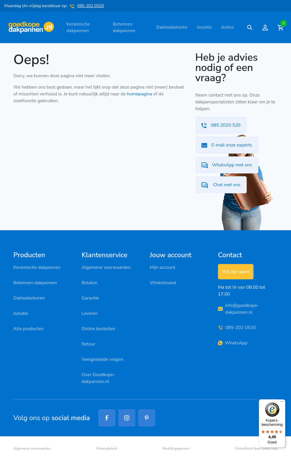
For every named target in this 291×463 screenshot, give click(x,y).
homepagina (139, 94)
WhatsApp (232, 343)
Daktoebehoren (172, 27)
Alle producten (28, 329)
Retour (88, 344)
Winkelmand (163, 283)
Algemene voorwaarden (106, 267)
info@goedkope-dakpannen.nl (238, 308)
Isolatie (204, 27)
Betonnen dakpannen (124, 27)
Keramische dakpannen (78, 27)
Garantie (90, 298)
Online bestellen (98, 329)
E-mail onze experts (226, 145)
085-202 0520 (90, 6)
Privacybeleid (106, 448)
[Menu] (281, 402)
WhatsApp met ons (226, 165)
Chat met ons (220, 185)
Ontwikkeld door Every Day (256, 448)
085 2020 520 (220, 125)
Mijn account (162, 267)
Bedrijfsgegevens (176, 448)
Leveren (90, 313)
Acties (227, 27)
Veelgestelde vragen (102, 359)
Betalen (89, 283)
